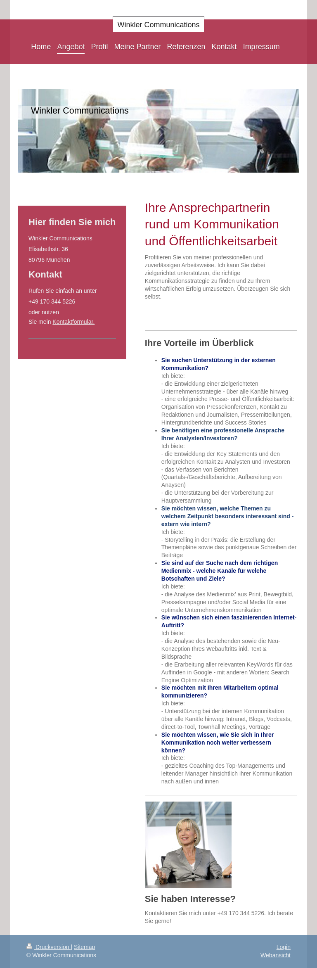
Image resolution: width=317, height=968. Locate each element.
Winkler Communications (158, 25)
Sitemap (84, 947)
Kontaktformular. (73, 321)
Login (284, 947)
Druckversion (48, 947)
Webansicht (275, 955)
